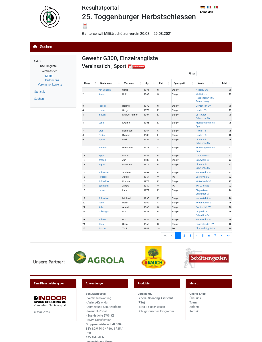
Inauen (99, 107)
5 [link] (203, 203)
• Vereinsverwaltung (98, 266)
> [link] (221, 203)
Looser (99, 103)
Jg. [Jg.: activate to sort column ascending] (135, 83)
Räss (98, 192)
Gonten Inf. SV (181, 98)
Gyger (99, 134)
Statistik (39, 91)
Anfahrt (194, 275)
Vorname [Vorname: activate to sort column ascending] (121, 83)
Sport (48, 76)
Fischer (99, 196)
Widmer (100, 129)
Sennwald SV (181, 138)
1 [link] (178, 203)
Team (193, 270)
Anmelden (206, 12)
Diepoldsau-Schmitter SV (187, 165)
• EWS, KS (100, 284)
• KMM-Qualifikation (98, 288)
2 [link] (184, 203)
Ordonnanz (52, 80)
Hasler (99, 165)
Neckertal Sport (182, 147)
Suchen (46, 46)
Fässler (99, 98)
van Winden (102, 89)
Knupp (99, 94)
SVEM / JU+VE (113, 327)
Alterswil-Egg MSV (184, 196)
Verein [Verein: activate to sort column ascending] (179, 83)
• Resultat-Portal (96, 279)
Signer (99, 143)
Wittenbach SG (182, 156)
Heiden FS (179, 103)
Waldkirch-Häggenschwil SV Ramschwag (195, 94)
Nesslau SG (180, 89)
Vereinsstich (49, 71)
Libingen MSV (181, 134)
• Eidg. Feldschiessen (151, 275)
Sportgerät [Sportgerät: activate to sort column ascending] (162, 83)
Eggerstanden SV (183, 192)
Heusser (100, 152)
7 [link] (215, 203)
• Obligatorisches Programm (156, 279)
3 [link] (190, 203)
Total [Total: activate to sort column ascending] (224, 83)
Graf (98, 116)
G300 (37, 61)
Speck (99, 125)
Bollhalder (101, 156)
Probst (99, 121)
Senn (98, 112)
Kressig (99, 138)
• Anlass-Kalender (97, 270)
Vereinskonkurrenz (50, 84)
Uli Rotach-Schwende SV (187, 107)
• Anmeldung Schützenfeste (103, 275)
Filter (210, 73)
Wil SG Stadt (180, 161)
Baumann (101, 161)
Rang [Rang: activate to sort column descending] (87, 83)
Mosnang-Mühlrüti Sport (187, 112)
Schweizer (101, 147)
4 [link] (196, 203)
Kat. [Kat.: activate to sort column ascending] (147, 83)
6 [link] (209, 203)
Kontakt (194, 279)
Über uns (195, 266)
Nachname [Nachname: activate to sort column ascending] (103, 83)
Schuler (99, 187)
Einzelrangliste (47, 66)
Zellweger (101, 183)
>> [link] (228, 203)
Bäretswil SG (181, 152)
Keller (99, 174)
